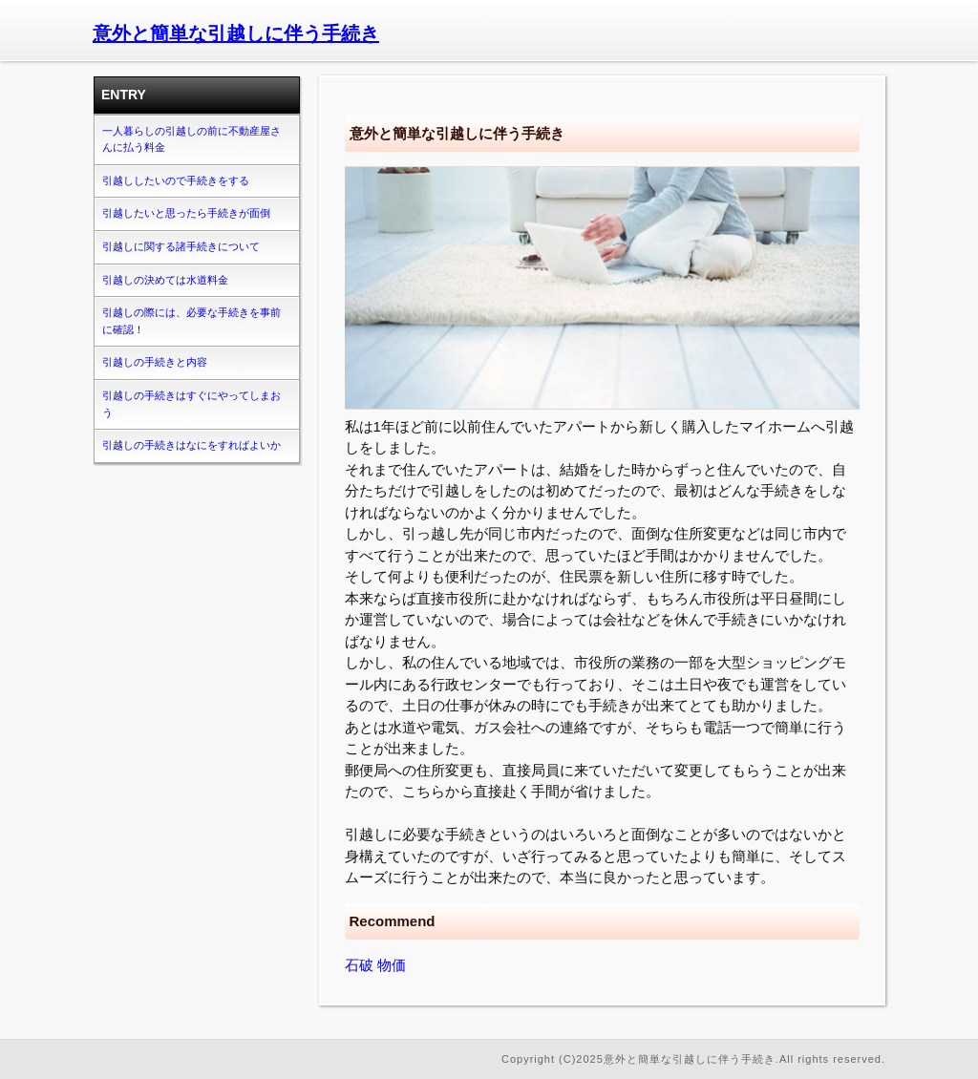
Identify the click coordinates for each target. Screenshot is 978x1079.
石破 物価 (375, 965)
